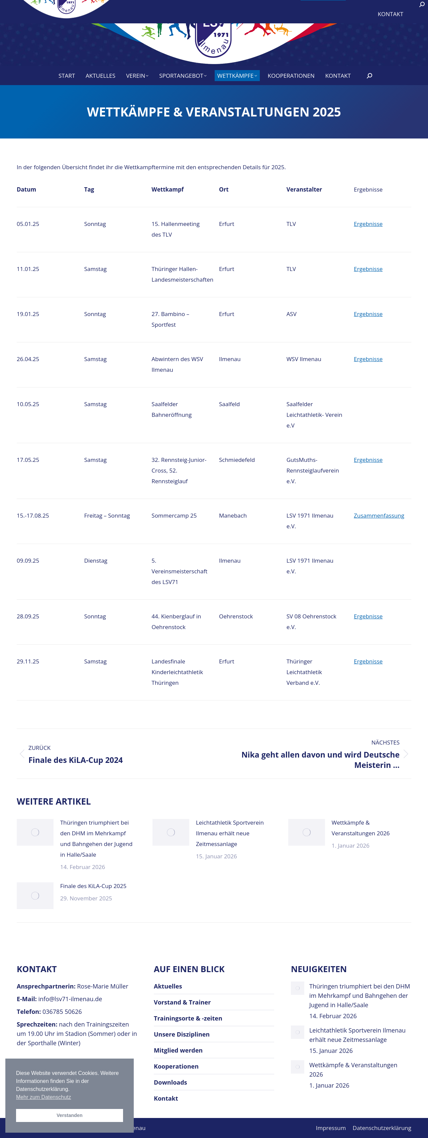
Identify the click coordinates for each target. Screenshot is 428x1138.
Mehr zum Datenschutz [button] (43, 1097)
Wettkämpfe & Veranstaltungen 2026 (361, 828)
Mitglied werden (178, 1050)
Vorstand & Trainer (182, 1002)
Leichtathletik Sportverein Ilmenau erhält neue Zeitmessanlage (230, 833)
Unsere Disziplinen (182, 1034)
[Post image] (35, 832)
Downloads (170, 1082)
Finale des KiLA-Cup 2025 (93, 886)
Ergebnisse (368, 224)
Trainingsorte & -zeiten (188, 1018)
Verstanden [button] (70, 1115)
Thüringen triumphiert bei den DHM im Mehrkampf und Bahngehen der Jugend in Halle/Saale (96, 838)
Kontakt (166, 1098)
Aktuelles (168, 986)
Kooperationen (176, 1066)
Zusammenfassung (379, 515)
